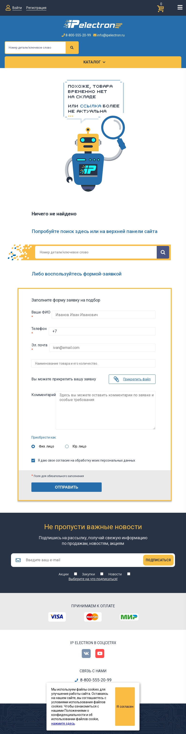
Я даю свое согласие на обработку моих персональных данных (83, 457)
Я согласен (124, 706)
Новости (115, 572)
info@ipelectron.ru (109, 35)
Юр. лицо (79, 443)
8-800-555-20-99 (76, 35)
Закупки (88, 572)
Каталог (92, 62)
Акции (64, 572)
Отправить (66, 484)
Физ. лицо (46, 443)
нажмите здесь (63, 723)
